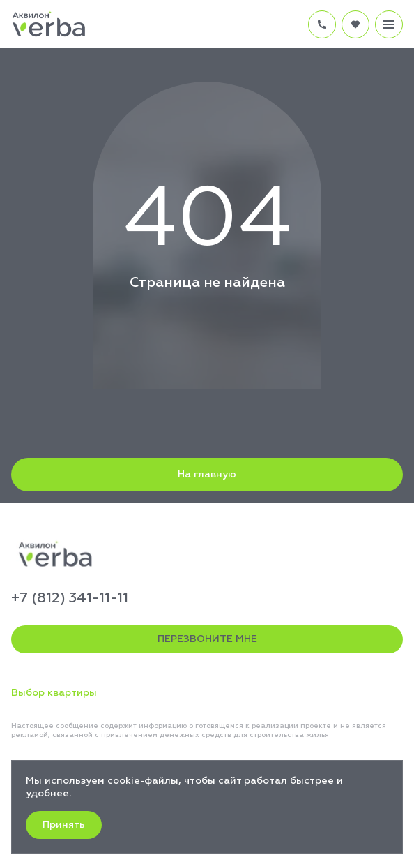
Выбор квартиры (54, 693)
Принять (64, 825)
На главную (207, 475)
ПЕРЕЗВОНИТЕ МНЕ (207, 639)
